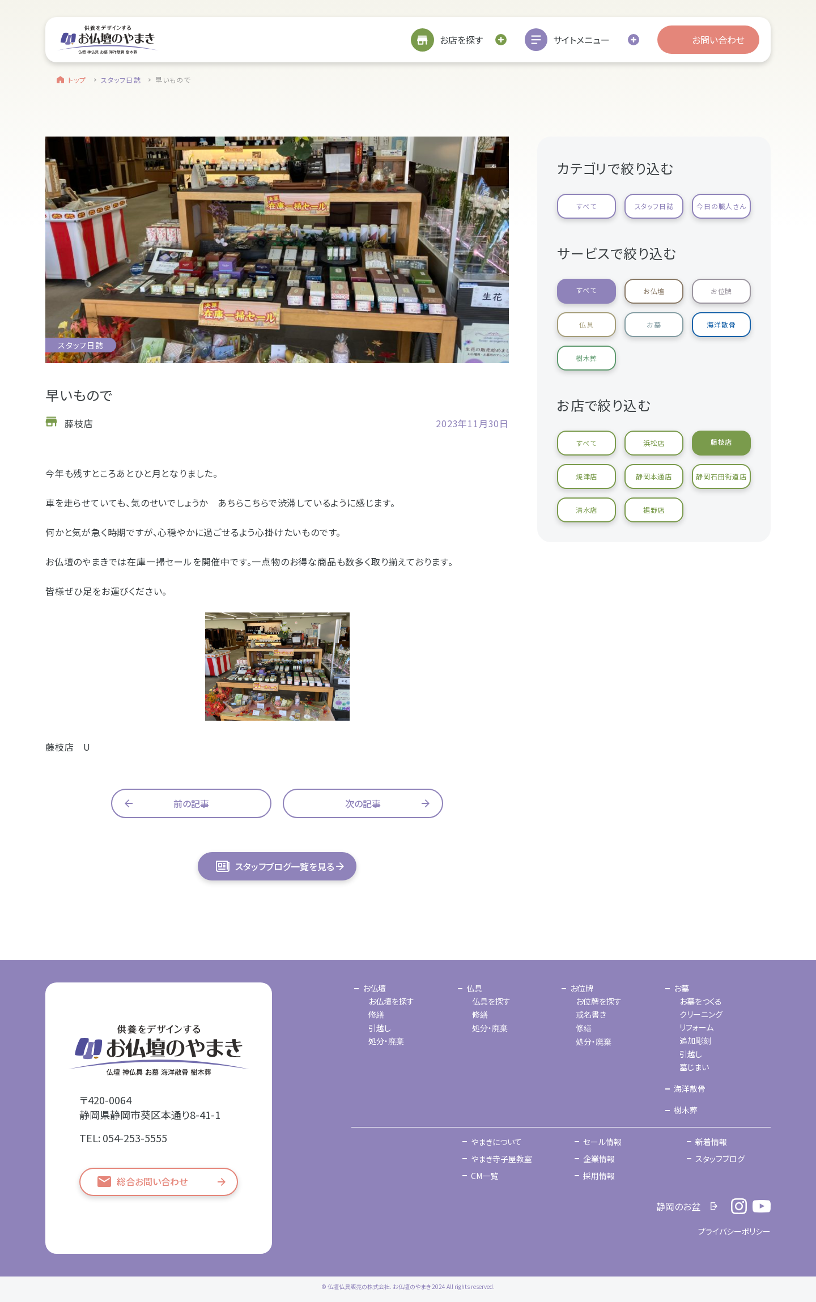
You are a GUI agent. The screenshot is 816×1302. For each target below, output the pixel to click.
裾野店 (654, 509)
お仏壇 (654, 291)
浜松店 (654, 443)
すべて (586, 206)
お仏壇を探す (391, 1001)
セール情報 (602, 1141)
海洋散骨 (721, 324)
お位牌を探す (599, 1001)
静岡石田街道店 (721, 476)
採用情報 (599, 1175)
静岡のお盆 (678, 1206)
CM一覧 (484, 1175)
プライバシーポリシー (734, 1231)
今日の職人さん (721, 206)
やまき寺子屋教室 (501, 1158)
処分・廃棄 (386, 1040)
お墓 (654, 324)
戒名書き (591, 1014)
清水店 (586, 509)
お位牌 (721, 291)
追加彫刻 (695, 1040)
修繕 (376, 1014)
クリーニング (700, 1014)
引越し (379, 1027)
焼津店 (586, 476)
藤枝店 (721, 441)
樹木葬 (586, 358)
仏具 (586, 324)
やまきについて (496, 1141)
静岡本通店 (654, 476)
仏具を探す (491, 1001)
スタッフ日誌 (121, 79)
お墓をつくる (700, 1001)
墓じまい (694, 1067)
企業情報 (599, 1158)
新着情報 (711, 1141)
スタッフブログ (720, 1158)
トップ (77, 79)
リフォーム (696, 1027)
